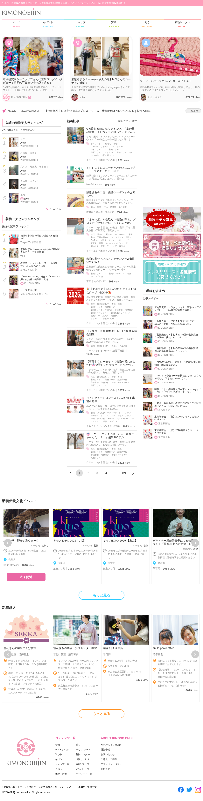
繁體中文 (92, 787)
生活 (93, 234)
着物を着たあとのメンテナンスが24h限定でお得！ (110, 260)
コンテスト (128, 413)
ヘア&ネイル (61, 749)
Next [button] (195, 543)
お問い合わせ (108, 754)
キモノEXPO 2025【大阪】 (70, 540)
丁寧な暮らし (103, 237)
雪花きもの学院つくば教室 (20, 648)
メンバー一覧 (83, 769)
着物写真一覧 (83, 764)
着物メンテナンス (116, 274)
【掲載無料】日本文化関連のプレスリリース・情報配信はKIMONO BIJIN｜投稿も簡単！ (99, 110)
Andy (23, 142)
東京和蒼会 (164, 409)
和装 (120, 304)
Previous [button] (8, 543)
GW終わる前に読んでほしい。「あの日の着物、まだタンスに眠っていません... (110, 130)
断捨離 (109, 234)
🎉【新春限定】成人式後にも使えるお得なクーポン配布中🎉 (111, 290)
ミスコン (111, 416)
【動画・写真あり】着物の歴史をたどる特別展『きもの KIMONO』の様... (177, 404)
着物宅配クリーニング (120, 313)
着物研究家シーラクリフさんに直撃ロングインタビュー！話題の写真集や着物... (177, 309)
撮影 (105, 421)
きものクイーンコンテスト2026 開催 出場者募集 (110, 399)
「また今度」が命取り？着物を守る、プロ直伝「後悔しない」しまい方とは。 (110, 221)
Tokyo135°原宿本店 (30, 242)
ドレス (112, 240)
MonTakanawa (94, 184)
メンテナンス (117, 237)
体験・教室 (61, 774)
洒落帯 (113, 207)
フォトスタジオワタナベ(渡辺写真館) (105, 350)
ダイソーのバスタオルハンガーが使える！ (166, 80)
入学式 (103, 240)
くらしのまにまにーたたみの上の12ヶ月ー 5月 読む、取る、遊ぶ (111, 169)
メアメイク (96, 421)
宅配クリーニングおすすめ (102, 152)
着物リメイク (96, 307)
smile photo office (163, 648)
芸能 (132, 418)
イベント (60, 759)
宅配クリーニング (98, 149)
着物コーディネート (99, 313)
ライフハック (96, 144)
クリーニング (123, 147)
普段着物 (118, 310)
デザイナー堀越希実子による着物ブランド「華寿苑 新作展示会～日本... (175, 542)
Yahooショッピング (114, 243)
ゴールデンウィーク (99, 147)
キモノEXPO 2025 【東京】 (120, 540)
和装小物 (99, 276)
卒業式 (129, 237)
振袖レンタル (103, 346)
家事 (130, 234)
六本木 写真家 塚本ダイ (34, 166)
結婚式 (108, 144)
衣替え (94, 243)
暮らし (100, 234)
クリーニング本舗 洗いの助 (100, 160)
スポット (60, 769)
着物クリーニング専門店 (101, 310)
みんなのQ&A (83, 749)
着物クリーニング (116, 149)
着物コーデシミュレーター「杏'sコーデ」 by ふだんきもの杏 (39, 264)
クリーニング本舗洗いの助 (102, 319)
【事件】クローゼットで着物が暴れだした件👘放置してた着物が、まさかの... (110, 363)
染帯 (99, 207)
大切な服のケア (108, 155)
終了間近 (26, 577)
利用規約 (105, 769)
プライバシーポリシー (112, 764)
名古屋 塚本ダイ (29, 153)
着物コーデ (110, 307)
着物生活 (95, 246)
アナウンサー (122, 418)
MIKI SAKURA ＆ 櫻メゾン (34, 294)
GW (112, 147)
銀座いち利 (59, 568)
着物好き (129, 310)
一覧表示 (193, 110)
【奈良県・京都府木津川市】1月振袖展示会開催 (111, 332)
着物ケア (115, 316)
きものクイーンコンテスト (109, 413)
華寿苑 (156, 568)
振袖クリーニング (124, 152)
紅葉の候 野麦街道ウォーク (21, 540)
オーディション (97, 416)
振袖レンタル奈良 (119, 346)
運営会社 (105, 749)
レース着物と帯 (28, 290)
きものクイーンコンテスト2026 (103, 426)
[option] (26, 545)
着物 (115, 144)
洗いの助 (95, 155)
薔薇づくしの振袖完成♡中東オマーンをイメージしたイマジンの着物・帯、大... (177, 391)
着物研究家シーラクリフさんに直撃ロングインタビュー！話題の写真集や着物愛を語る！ (33, 81)
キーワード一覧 (84, 774)
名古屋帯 (123, 207)
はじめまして (103, 304)
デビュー (113, 421)
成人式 (105, 316)
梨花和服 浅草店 (113, 648)
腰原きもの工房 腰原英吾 (100, 212)
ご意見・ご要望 (109, 759)
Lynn (26, 199)
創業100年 (95, 316)
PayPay (94, 240)
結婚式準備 (122, 379)
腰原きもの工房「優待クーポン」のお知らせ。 (110, 194)
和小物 (58, 754)
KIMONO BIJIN (32, 283)
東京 (22, 194)
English (81, 787)
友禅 (106, 207)
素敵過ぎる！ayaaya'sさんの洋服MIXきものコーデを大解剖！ (101, 81)
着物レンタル (83, 754)
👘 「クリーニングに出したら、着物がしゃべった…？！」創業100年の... (111, 435)
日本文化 (101, 418)
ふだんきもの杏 (28, 269)
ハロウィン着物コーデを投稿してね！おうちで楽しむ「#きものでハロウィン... (177, 377)
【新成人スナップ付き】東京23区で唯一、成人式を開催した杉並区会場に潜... (176, 322)
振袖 (101, 243)
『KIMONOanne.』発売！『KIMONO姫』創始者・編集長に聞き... (40, 278)
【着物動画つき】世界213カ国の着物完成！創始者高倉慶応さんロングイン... (177, 350)
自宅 (22, 139)
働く (78, 744)
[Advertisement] (172, 143)
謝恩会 (122, 246)
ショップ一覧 (62, 764)
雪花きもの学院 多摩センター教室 (75, 648)
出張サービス (83, 759)
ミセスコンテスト (125, 416)
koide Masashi (11, 565)
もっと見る (55, 209)
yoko (22, 256)
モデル (111, 418)
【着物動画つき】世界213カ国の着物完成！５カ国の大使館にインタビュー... (177, 336)
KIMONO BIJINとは (111, 744)
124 (124, 473)
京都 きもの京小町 (96, 281)
